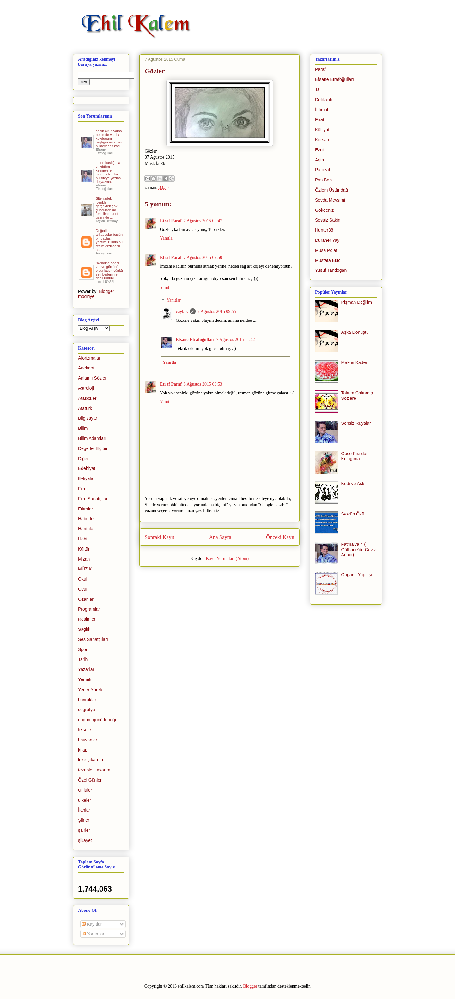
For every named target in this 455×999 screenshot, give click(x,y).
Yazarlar (86, 669)
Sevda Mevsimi (330, 200)
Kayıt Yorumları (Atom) (227, 558)
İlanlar (84, 810)
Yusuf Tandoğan (331, 270)
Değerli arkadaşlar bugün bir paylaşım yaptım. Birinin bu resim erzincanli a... (109, 240)
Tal (318, 89)
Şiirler (83, 820)
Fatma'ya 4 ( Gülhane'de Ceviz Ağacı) (358, 549)
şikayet (85, 840)
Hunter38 (324, 230)
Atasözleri (87, 398)
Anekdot (86, 367)
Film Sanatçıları (93, 498)
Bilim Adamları (92, 438)
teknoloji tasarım (94, 769)
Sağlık (84, 629)
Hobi (82, 538)
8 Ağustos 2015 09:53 (203, 384)
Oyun (83, 589)
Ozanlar (86, 599)
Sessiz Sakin (327, 219)
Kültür (84, 548)
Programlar (89, 609)
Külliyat (322, 129)
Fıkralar (85, 508)
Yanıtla (166, 238)
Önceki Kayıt (280, 537)
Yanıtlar (173, 300)
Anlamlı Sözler (92, 378)
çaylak (182, 311)
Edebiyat (86, 468)
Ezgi (319, 149)
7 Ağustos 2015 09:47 (203, 220)
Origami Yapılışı (356, 574)
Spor (83, 649)
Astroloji (86, 388)
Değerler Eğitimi (94, 448)
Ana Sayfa (220, 537)
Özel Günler (90, 780)
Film (82, 488)
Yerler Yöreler (91, 689)
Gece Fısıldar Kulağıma (354, 456)
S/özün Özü (352, 513)
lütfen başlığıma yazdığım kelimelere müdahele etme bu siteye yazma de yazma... (108, 172)
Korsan (322, 139)
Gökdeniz (324, 210)
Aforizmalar (89, 358)
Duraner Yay (327, 240)
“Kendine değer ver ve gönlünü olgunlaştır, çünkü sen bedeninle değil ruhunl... (109, 270)
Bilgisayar (87, 418)
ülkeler (84, 800)
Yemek (84, 679)
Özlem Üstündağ (331, 189)
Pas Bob (323, 179)
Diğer (83, 458)
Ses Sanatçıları (93, 639)
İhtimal (321, 109)
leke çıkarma (90, 759)
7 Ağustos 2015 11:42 (235, 339)
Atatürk (85, 408)
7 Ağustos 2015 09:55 (216, 311)
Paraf (320, 69)
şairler (84, 830)
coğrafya (86, 709)
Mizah (84, 559)
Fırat (319, 119)
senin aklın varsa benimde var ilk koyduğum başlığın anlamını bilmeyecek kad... (109, 138)
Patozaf (322, 169)
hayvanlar (87, 739)
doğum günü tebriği (97, 719)
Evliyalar (86, 478)
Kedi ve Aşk (352, 483)
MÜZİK (85, 568)
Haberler (86, 518)
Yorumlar (93, 933)
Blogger (250, 986)
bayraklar (87, 699)
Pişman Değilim (356, 302)
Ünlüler (85, 790)
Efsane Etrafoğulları (195, 339)
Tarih (83, 659)
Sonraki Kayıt (159, 537)
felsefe (84, 729)
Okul (82, 579)
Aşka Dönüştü (355, 332)
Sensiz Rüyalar (356, 423)
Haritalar (86, 528)
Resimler (86, 619)
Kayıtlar (92, 924)
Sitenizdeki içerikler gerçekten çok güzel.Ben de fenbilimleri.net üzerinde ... (107, 208)
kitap (83, 749)
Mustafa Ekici (328, 260)
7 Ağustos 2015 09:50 (203, 257)
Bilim (83, 428)
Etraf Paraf (171, 220)
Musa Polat (326, 250)
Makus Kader (354, 362)
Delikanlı (323, 99)
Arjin (319, 159)
